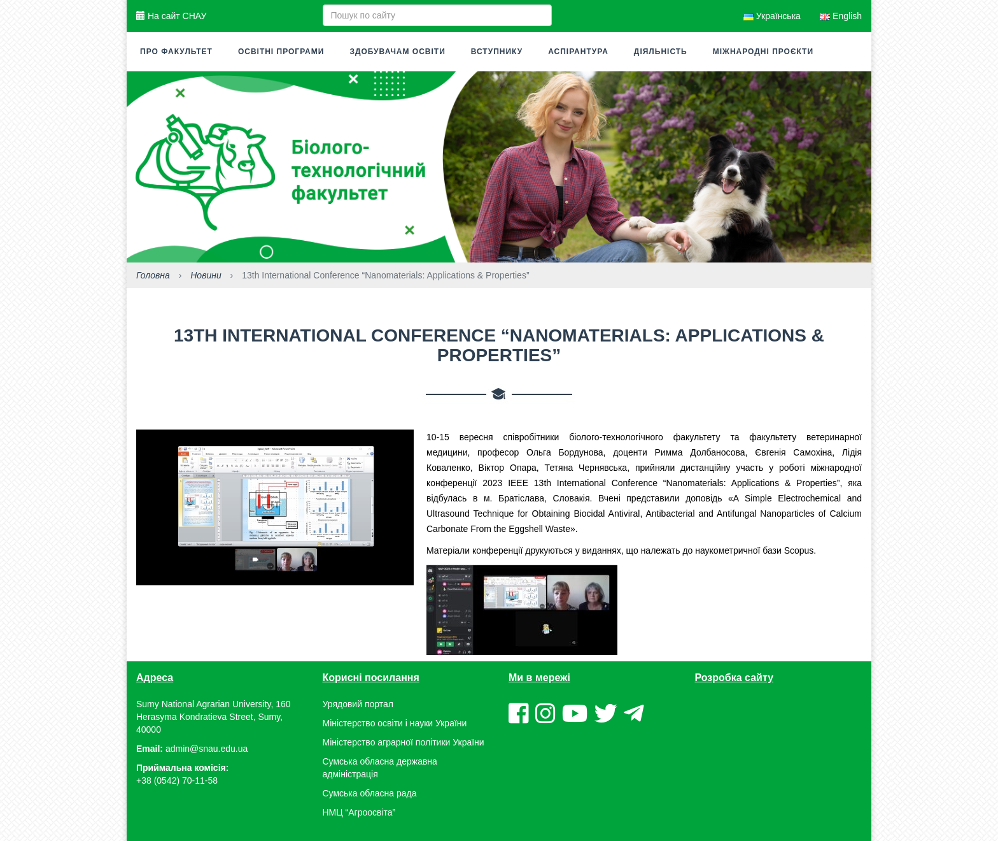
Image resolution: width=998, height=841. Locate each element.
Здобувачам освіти (397, 51)
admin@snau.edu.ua (206, 749)
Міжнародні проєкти (763, 51)
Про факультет (176, 51)
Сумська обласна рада (370, 793)
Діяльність (660, 51)
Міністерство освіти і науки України (395, 723)
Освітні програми (281, 51)
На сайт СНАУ (171, 16)
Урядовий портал (358, 704)
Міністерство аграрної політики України (403, 742)
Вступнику (497, 51)
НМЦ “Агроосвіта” (359, 812)
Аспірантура (578, 51)
